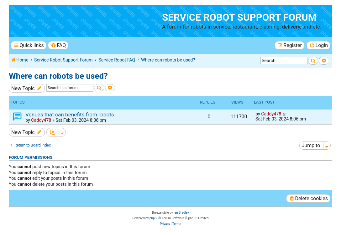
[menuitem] (58, 45)
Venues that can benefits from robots (69, 114)
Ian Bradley (181, 212)
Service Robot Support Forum (239, 17)
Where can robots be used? (58, 76)
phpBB (154, 218)
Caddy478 (41, 120)
